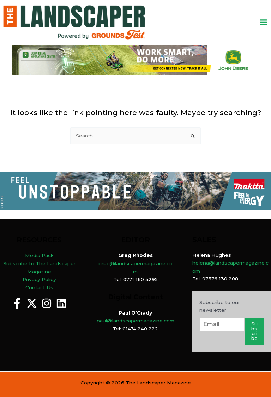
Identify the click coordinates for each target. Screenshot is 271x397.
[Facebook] (17, 303)
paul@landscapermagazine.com (135, 320)
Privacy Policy (39, 279)
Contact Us (39, 287)
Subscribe (254, 331)
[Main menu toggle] (263, 22)
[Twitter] (31, 303)
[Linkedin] (61, 303)
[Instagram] (46, 303)
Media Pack (39, 255)
